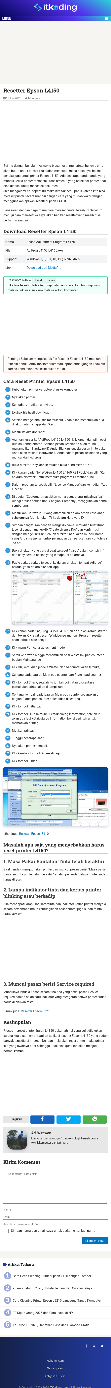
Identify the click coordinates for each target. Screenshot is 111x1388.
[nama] (55, 1209)
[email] (55, 1217)
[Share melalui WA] (95, 1119)
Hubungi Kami (55, 1360)
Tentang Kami (55, 1368)
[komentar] (55, 1187)
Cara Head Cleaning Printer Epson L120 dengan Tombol (52, 1276)
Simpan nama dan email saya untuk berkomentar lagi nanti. (53, 1231)
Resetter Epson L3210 (36, 1011)
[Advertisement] (55, 54)
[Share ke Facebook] (42, 1119)
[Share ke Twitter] (68, 1119)
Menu (6, 19)
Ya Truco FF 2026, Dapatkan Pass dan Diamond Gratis (51, 1325)
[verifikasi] (55, 1224)
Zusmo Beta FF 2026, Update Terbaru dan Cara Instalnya (52, 1288)
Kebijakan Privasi (55, 1376)
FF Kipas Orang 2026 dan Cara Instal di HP (43, 1313)
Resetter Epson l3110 (34, 833)
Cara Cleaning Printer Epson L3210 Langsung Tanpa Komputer (57, 1300)
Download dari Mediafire (44, 268)
